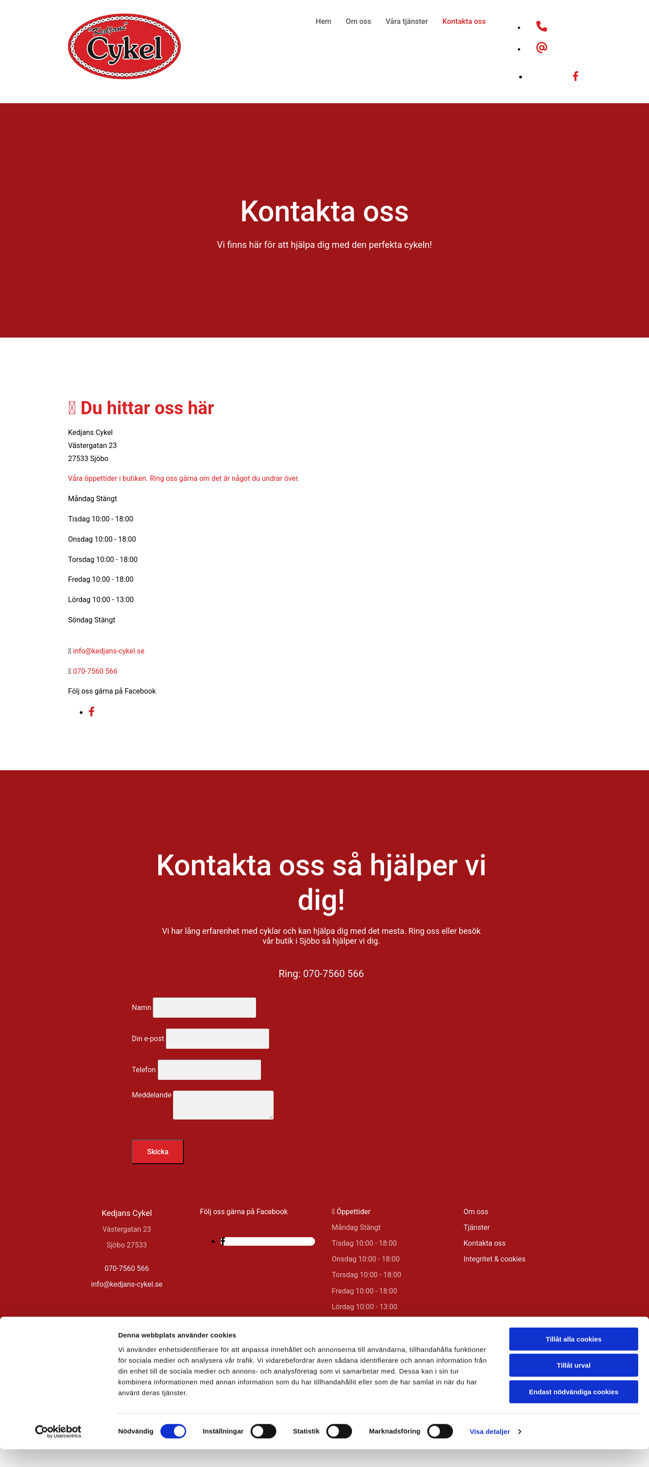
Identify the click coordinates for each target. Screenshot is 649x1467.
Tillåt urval (574, 1383)
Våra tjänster (408, 21)
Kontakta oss (464, 21)
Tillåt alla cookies (574, 1357)
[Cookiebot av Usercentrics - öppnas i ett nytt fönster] (58, 1449)
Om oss (361, 21)
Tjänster (477, 1227)
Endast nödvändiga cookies (573, 1409)
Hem (327, 21)
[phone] (541, 27)
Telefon (143, 1069)
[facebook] (575, 76)
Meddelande (151, 1095)
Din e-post (148, 1038)
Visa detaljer (490, 1449)
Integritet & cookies (495, 1259)
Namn (141, 1007)
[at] (541, 49)
